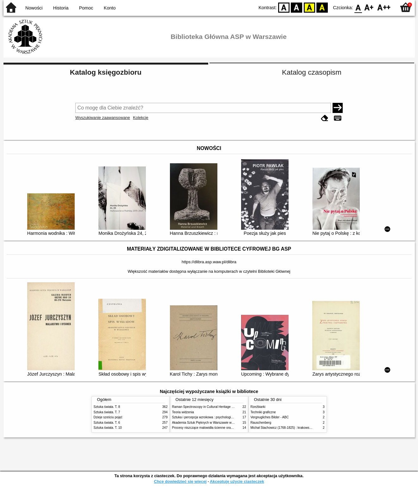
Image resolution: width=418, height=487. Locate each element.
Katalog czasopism (311, 72)
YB (309, 7)
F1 (369, 7)
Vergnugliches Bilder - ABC (270, 417)
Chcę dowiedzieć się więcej (180, 481)
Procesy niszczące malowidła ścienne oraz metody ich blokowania (219, 427)
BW (297, 7)
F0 (358, 7)
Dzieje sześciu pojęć (108, 417)
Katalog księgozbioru (105, 72)
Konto (110, 7)
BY (322, 7)
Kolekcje (140, 117)
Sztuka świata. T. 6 (107, 422)
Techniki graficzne (263, 412)
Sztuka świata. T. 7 (107, 412)
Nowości (33, 7)
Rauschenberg (261, 422)
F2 (384, 7)
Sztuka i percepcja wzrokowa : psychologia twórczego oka (213, 417)
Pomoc (86, 7)
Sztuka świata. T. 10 (108, 427)
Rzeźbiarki (258, 407)
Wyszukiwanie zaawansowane (102, 117)
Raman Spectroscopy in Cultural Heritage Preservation (211, 407)
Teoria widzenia (183, 412)
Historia (61, 7)
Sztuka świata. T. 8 (107, 407)
